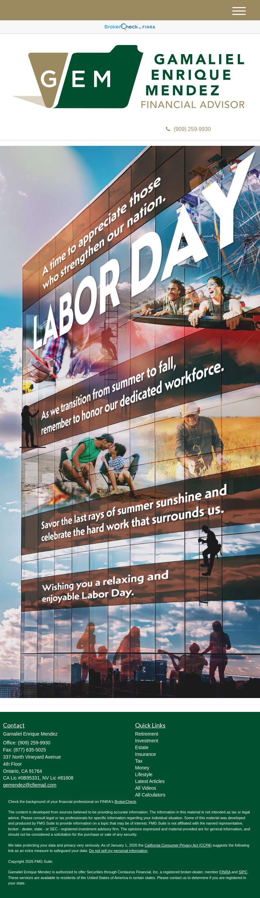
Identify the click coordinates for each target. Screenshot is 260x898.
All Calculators (150, 795)
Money (142, 767)
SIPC (243, 872)
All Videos (145, 788)
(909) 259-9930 (188, 129)
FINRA (224, 872)
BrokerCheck (125, 802)
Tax (139, 761)
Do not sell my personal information (118, 851)
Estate (142, 747)
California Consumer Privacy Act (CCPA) (178, 845)
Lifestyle (143, 774)
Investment (146, 740)
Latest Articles (150, 781)
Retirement (146, 734)
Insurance (145, 754)
